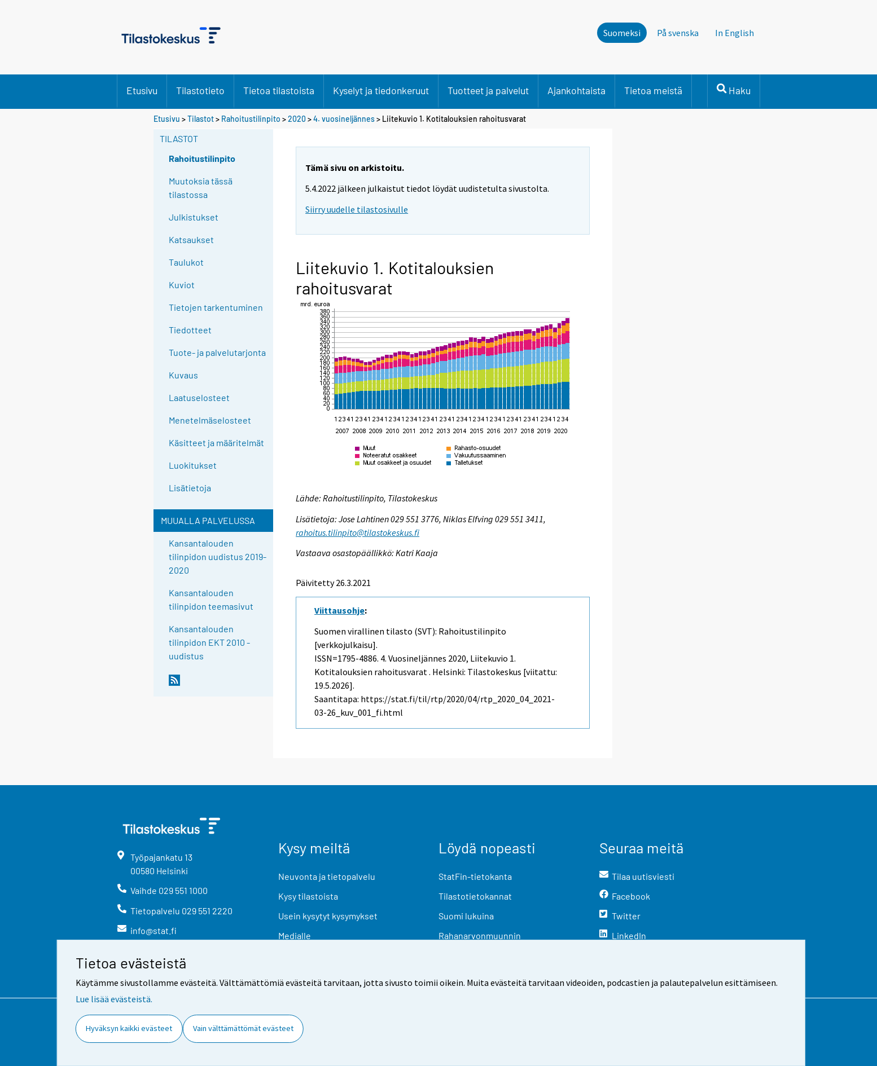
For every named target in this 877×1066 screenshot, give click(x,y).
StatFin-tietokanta (475, 876)
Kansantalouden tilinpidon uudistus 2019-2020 (217, 556)
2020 (297, 119)
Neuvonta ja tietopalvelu (326, 876)
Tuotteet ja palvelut (488, 90)
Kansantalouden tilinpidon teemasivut (211, 599)
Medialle (294, 935)
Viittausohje (339, 610)
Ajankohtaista (576, 90)
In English (734, 32)
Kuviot (182, 284)
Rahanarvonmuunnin (479, 935)
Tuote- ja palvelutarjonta (217, 352)
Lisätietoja (190, 487)
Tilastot (200, 119)
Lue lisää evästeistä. (114, 999)
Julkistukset (193, 217)
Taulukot (186, 262)
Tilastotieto (200, 90)
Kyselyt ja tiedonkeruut (381, 90)
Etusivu (141, 90)
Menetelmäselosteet (210, 420)
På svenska (678, 32)
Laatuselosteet (199, 397)
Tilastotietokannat (475, 896)
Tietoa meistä (653, 90)
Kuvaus (183, 374)
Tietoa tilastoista (278, 90)
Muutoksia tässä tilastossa (201, 187)
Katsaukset (191, 239)
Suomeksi (622, 32)
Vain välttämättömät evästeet (243, 1028)
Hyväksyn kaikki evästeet (129, 1028)
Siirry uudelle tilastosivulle (356, 209)
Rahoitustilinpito (250, 119)
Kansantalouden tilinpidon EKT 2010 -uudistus (209, 642)
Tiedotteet (190, 329)
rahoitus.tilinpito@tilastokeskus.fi (357, 532)
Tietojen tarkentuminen (216, 307)
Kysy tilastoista (308, 896)
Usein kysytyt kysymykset (328, 915)
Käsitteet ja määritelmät (216, 442)
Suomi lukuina (466, 915)
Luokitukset (193, 465)
